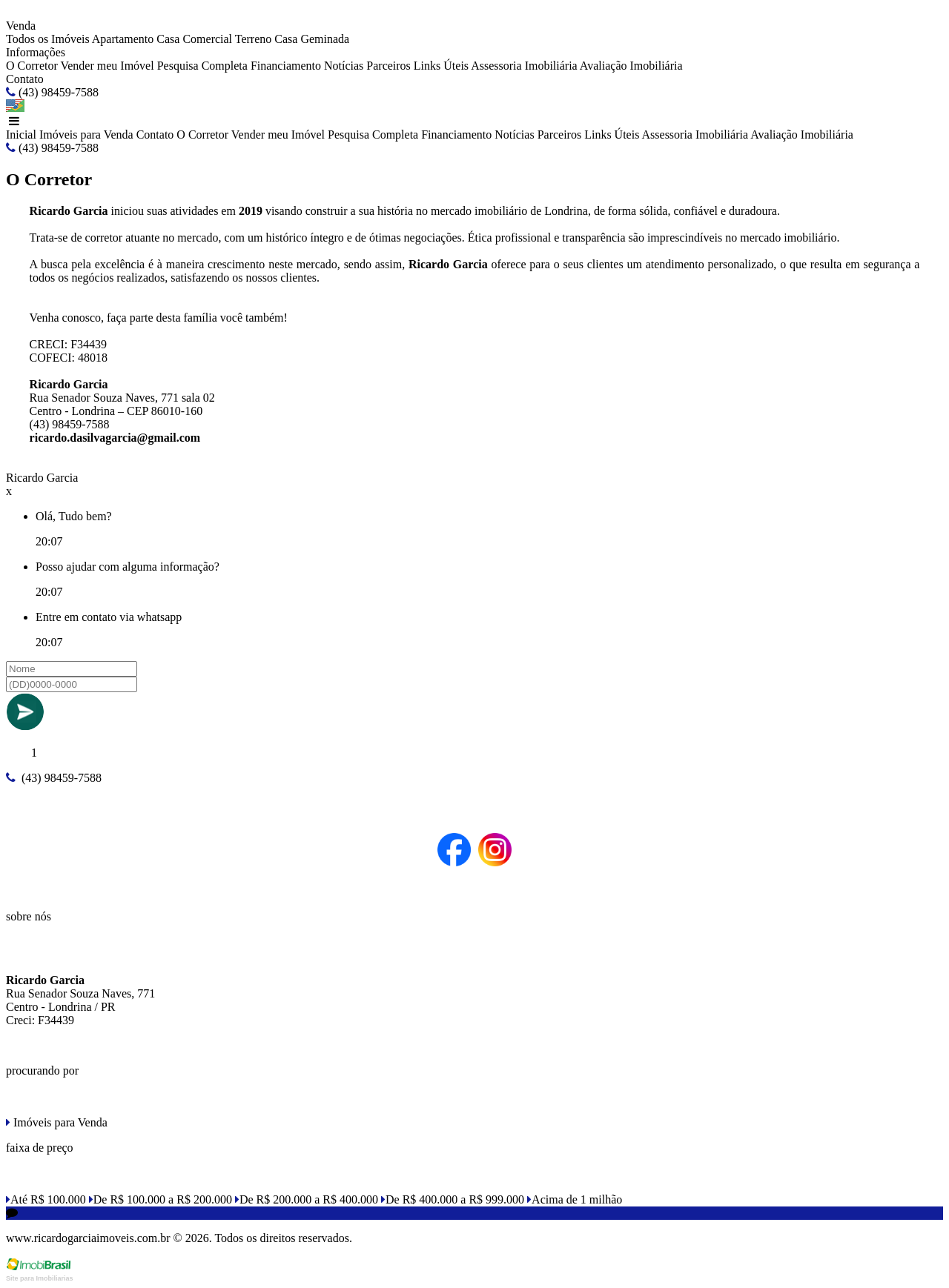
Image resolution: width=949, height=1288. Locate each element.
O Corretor (32, 65)
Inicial (21, 134)
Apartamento (123, 39)
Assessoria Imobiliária (524, 65)
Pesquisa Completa (202, 65)
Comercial (207, 39)
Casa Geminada (311, 39)
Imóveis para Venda (86, 134)
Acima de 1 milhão (574, 1199)
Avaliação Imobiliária (631, 65)
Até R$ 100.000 (46, 1199)
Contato (25, 79)
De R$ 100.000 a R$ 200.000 (160, 1199)
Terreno (253, 39)
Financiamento (286, 65)
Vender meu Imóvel (106, 65)
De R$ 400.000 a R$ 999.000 (452, 1199)
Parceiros (388, 65)
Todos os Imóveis (48, 39)
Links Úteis (441, 65)
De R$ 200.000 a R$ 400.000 (306, 1199)
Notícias (343, 65)
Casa (167, 39)
